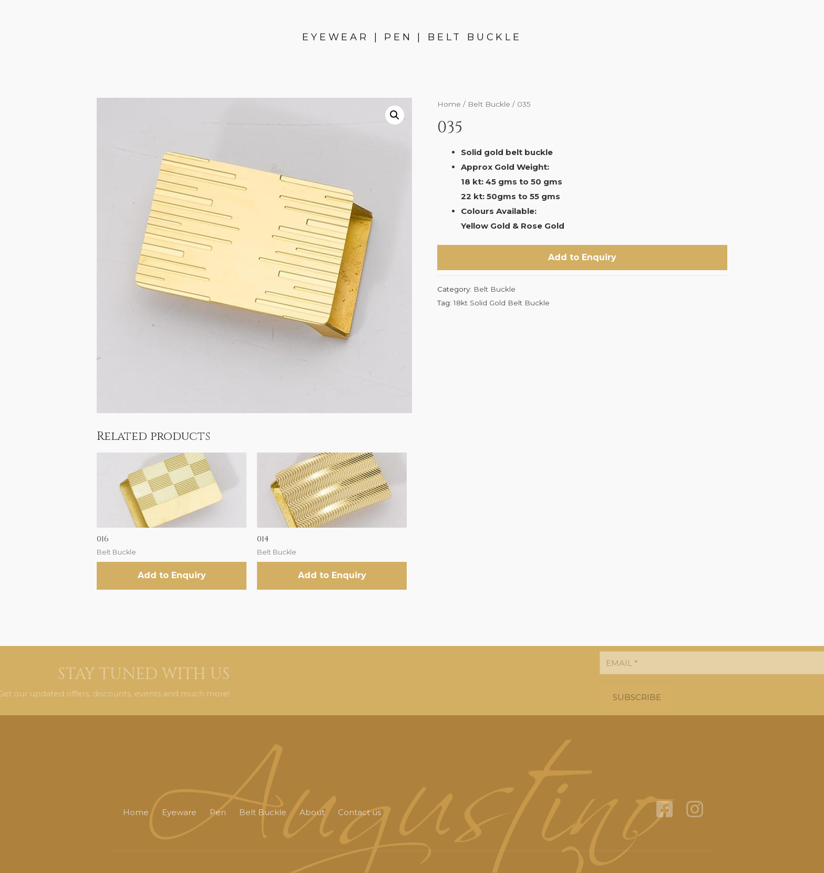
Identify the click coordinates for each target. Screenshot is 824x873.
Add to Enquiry (582, 257)
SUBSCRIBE (717, 697)
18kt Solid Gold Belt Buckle (502, 303)
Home (449, 104)
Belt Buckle (489, 104)
